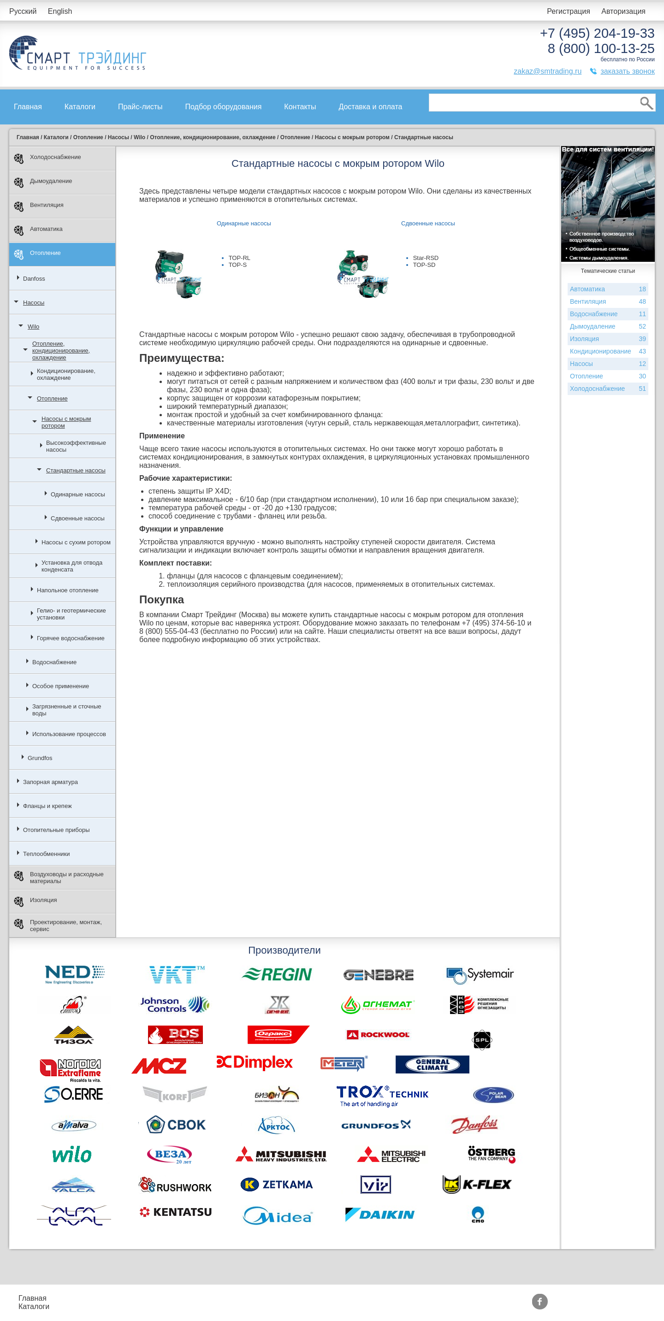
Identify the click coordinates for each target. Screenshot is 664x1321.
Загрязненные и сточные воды (66, 710)
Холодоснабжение (47, 158)
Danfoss (34, 278)
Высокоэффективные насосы (76, 446)
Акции (236, 1298)
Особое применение (60, 686)
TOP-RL (239, 257)
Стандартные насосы (76, 470)
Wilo (33, 326)
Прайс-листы (140, 107)
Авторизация (623, 11)
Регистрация (568, 11)
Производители (317, 1298)
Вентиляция (39, 206)
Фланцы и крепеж (47, 805)
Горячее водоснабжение (71, 638)
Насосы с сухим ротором (76, 542)
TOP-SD (424, 264)
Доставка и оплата (370, 107)
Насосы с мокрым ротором (66, 422)
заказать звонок (627, 71)
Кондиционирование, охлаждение (66, 374)
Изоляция (35, 901)
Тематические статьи (327, 1306)
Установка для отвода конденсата (72, 566)
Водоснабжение (54, 662)
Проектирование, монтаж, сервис (58, 925)
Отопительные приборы (56, 829)
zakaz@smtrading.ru (547, 71)
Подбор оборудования (223, 107)
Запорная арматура (50, 781)
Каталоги (80, 107)
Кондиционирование (608, 351)
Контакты (300, 107)
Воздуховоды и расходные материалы (59, 878)
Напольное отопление (68, 590)
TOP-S (238, 264)
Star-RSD (426, 257)
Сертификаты (249, 1306)
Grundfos (40, 758)
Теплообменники (46, 853)
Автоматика (38, 230)
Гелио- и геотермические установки (71, 614)
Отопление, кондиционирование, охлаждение (61, 350)
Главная (28, 107)
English (60, 11)
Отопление (37, 254)
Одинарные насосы (78, 494)
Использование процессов (69, 734)
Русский (22, 11)
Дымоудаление (43, 182)
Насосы (33, 302)
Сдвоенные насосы (78, 518)
